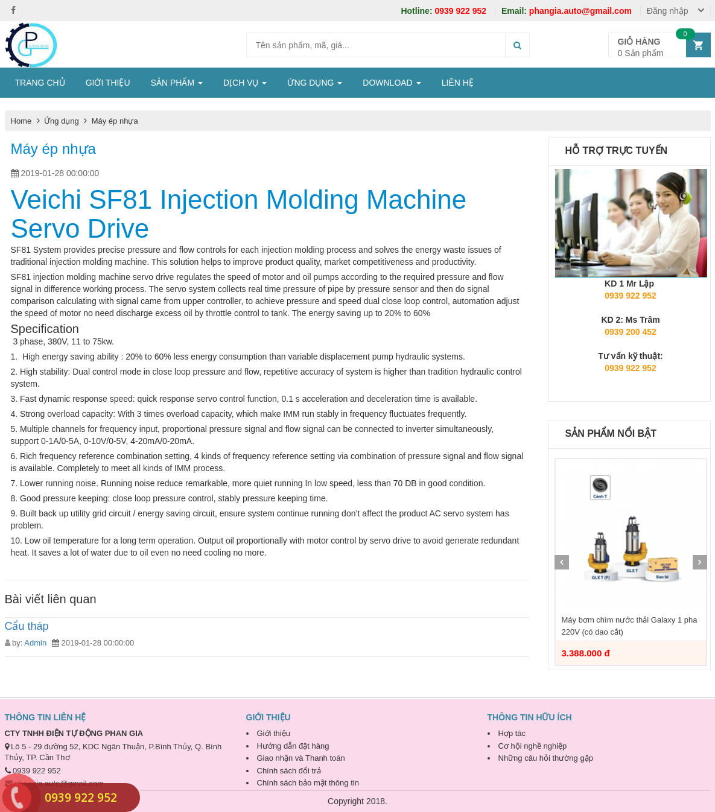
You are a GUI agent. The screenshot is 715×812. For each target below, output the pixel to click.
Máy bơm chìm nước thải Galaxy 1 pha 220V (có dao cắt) (630, 625)
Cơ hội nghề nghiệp (532, 745)
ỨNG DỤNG (314, 82)
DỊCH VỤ (245, 82)
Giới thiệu (273, 733)
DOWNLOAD (392, 82)
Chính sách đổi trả (289, 770)
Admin (35, 642)
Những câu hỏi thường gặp (545, 758)
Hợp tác (512, 733)
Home (21, 120)
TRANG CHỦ (40, 82)
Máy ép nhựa (115, 120)
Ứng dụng (62, 120)
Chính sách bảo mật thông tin (308, 782)
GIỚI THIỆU (108, 82)
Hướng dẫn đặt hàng (293, 745)
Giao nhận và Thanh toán (301, 758)
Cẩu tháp (27, 626)
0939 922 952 (445, 11)
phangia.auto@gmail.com (567, 11)
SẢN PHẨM (177, 82)
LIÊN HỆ (458, 82)
